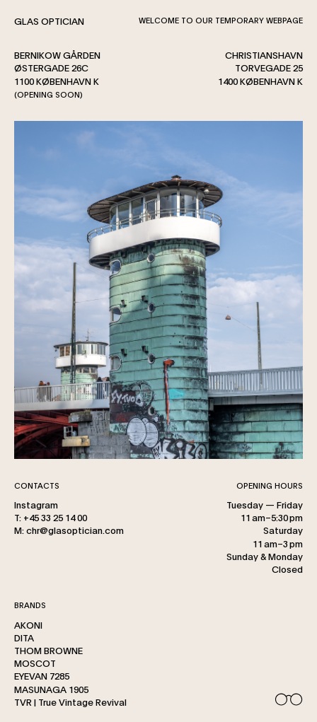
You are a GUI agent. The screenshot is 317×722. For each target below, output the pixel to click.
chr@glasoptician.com (75, 529)
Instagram (36, 504)
